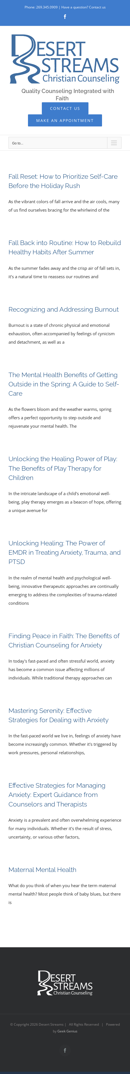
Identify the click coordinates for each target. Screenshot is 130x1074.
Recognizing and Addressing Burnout (63, 309)
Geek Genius (67, 1031)
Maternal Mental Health (42, 869)
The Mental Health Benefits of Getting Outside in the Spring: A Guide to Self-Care (63, 384)
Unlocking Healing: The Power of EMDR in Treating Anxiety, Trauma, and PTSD (64, 552)
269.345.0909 (47, 7)
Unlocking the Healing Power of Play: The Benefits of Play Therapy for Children (62, 468)
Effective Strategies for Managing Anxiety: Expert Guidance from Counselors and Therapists (56, 794)
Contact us (97, 7)
